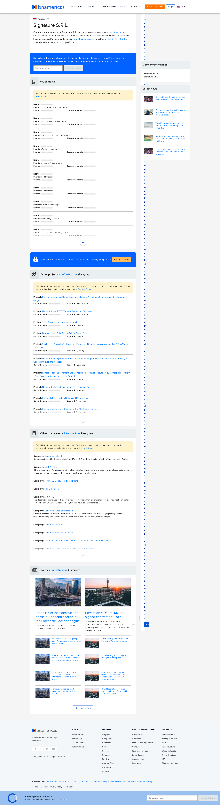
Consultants (137, 747)
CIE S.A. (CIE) (50, 467)
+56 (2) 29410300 (116, 39)
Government (138, 759)
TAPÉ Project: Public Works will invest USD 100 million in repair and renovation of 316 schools (66, 658)
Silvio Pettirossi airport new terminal (59, 322)
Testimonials (78, 743)
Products (91, 7)
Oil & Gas (166, 743)
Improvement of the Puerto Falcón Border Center (66, 333)
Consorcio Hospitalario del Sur (59, 533)
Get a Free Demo (155, 7)
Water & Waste (169, 751)
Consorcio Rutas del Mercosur (58, 511)
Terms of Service (40, 787)
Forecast (106, 751)
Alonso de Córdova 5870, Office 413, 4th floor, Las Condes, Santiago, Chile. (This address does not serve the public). (99, 782)
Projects (106, 735)
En (180, 7)
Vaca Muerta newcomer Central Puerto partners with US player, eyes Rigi (169, 125)
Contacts (106, 743)
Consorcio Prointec (53, 525)
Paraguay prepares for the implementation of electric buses (64, 691)
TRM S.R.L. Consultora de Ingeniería (61, 481)
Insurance (136, 763)
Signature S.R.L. (51, 489)
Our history (77, 739)
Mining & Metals (169, 739)
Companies (107, 739)
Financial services (140, 751)
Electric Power (168, 735)
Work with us (78, 747)
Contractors (137, 735)
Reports (106, 755)
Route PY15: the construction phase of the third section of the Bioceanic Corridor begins (57, 617)
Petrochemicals (169, 755)
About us (75, 7)
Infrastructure (119, 32)
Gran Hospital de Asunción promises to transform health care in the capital (114, 691)
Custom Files (108, 763)
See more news (83, 708)
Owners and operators (142, 743)
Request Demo (73, 68)
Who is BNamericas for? (113, 7)
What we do (77, 735)
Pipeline (105, 771)
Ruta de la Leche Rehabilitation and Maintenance (65, 398)
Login (170, 7)
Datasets (106, 767)
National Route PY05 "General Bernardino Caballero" (67, 311)
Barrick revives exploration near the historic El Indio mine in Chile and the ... (170, 138)
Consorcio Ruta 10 (53, 456)
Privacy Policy (56, 787)
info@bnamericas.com (84, 39)
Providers (136, 739)
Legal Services (138, 755)
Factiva (105, 759)
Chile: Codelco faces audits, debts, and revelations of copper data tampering (171, 151)
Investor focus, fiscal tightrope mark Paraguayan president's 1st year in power (66, 641)
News (104, 747)
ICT (163, 759)
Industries (135, 7)
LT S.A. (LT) (49, 497)
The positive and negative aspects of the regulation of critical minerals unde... (171, 112)
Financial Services (170, 763)
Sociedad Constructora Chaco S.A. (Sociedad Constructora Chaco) (76, 541)
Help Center (69, 787)
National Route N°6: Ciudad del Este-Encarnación (65, 387)
